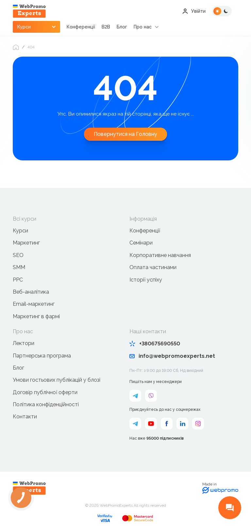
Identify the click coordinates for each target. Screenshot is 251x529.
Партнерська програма (42, 356)
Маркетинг (26, 243)
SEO (18, 255)
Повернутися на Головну (125, 134)
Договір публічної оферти (45, 392)
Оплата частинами (152, 267)
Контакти (25, 416)
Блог (122, 26)
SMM (19, 267)
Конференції (81, 26)
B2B (106, 26)
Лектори (23, 343)
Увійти (194, 11)
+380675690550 (154, 343)
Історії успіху (145, 280)
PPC (18, 280)
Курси (20, 231)
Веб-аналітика (31, 292)
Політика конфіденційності (46, 404)
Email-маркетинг (34, 304)
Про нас (143, 26)
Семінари (141, 243)
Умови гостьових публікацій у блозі (56, 380)
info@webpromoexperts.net (172, 356)
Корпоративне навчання (160, 255)
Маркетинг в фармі (36, 316)
